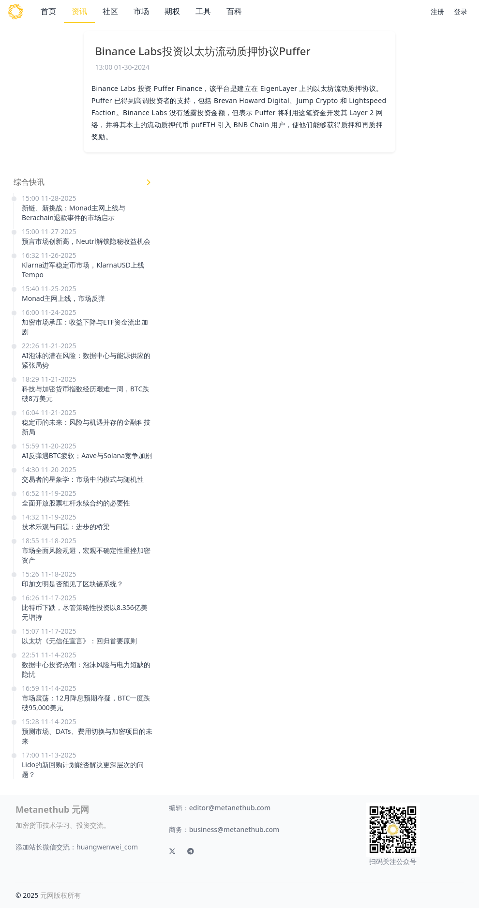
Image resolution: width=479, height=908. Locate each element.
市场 (141, 11)
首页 (48, 11)
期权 (172, 11)
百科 (234, 11)
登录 (460, 11)
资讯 (79, 11)
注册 (437, 11)
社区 (110, 11)
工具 (203, 11)
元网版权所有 (60, 895)
